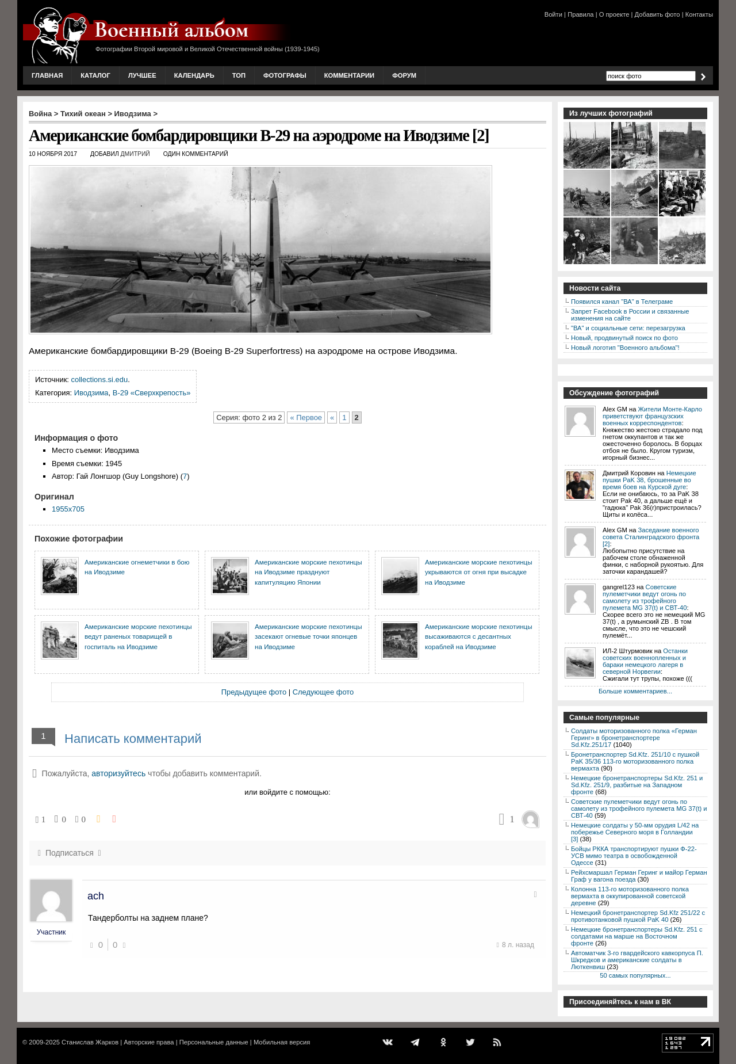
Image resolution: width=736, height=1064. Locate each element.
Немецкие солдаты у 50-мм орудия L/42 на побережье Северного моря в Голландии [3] (635, 832)
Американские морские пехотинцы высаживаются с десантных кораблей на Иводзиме (478, 636)
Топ (239, 75)
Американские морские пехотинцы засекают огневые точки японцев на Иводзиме (308, 636)
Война (40, 113)
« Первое (306, 417)
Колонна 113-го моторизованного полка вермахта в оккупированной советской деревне (630, 896)
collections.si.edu (99, 379)
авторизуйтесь (118, 773)
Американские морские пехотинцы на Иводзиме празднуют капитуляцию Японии (308, 572)
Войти (553, 14)
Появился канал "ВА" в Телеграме (622, 301)
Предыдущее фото (253, 692)
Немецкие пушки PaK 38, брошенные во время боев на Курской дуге (649, 480)
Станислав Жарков (90, 1042)
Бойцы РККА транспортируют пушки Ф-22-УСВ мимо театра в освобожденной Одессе (634, 855)
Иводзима (132, 113)
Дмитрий (135, 154)
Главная (47, 75)
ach (95, 896)
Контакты (699, 14)
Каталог (95, 75)
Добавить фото (657, 14)
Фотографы (284, 75)
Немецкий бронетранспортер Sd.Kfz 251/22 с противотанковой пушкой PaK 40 (638, 916)
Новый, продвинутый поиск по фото (624, 337)
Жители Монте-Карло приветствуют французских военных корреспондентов (652, 416)
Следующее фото (323, 692)
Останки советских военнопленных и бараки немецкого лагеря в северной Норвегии (645, 661)
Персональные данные (213, 1042)
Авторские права (149, 1042)
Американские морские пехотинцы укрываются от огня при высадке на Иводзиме (478, 572)
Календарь (194, 75)
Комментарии (349, 75)
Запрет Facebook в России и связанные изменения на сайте (630, 315)
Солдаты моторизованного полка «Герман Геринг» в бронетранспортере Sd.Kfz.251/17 (634, 737)
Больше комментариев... (635, 691)
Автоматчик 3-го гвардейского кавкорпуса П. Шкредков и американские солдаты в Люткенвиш (637, 959)
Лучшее (142, 75)
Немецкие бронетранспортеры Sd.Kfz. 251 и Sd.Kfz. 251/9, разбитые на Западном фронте (637, 785)
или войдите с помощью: (287, 792)
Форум (404, 75)
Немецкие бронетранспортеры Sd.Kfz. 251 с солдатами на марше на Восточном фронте (637, 936)
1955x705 (68, 509)
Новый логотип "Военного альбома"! (625, 347)
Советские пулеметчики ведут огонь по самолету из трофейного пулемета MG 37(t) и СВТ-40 (645, 597)
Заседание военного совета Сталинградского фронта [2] (651, 537)
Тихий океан (83, 113)
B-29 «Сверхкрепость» (152, 392)
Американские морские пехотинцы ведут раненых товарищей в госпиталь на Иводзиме (138, 636)
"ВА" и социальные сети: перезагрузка (628, 328)
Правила (580, 14)
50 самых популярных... (635, 975)
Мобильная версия (282, 1042)
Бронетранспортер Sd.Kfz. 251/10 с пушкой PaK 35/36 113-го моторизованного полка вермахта (635, 761)
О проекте (614, 14)
